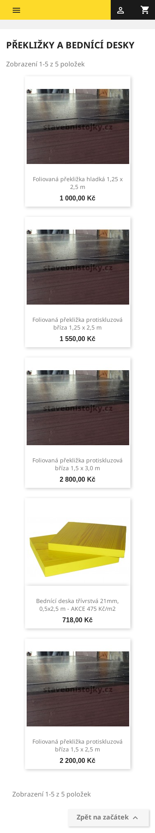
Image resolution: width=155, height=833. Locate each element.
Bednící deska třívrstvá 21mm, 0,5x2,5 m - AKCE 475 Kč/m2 (77, 605)
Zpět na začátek (108, 818)
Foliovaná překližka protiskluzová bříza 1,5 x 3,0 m (77, 464)
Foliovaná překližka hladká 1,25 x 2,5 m (78, 183)
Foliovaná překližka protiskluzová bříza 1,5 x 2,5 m (77, 745)
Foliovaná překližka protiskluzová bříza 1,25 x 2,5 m (77, 324)
